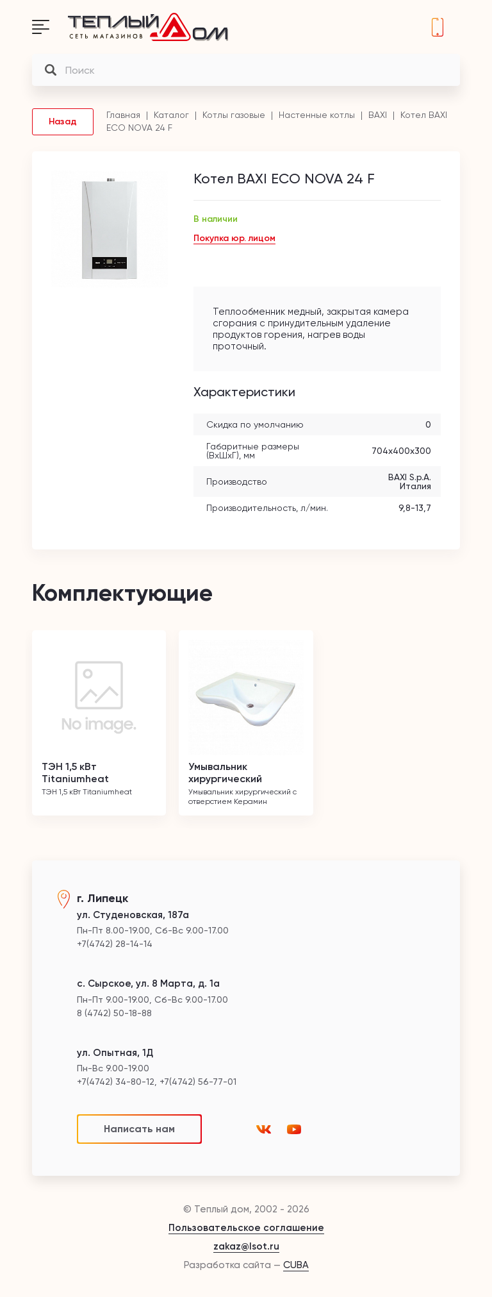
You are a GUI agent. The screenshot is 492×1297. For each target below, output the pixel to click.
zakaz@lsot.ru (246, 1246)
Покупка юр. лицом (234, 238)
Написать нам (139, 1129)
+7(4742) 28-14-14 (437, 27)
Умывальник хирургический (225, 772)
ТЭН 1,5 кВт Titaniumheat (75, 772)
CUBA (296, 1265)
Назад (63, 121)
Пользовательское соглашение (246, 1228)
